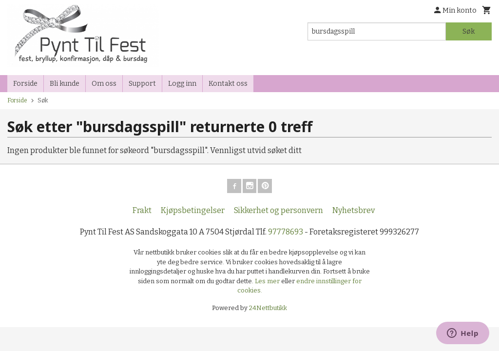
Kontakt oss (228, 83)
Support (142, 83)
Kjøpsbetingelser (193, 211)
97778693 (285, 233)
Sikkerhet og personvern (278, 211)
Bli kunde (64, 83)
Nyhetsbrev (353, 211)
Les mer (268, 282)
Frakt (142, 211)
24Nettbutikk (268, 309)
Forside (25, 83)
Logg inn (182, 83)
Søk (468, 31)
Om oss (104, 83)
